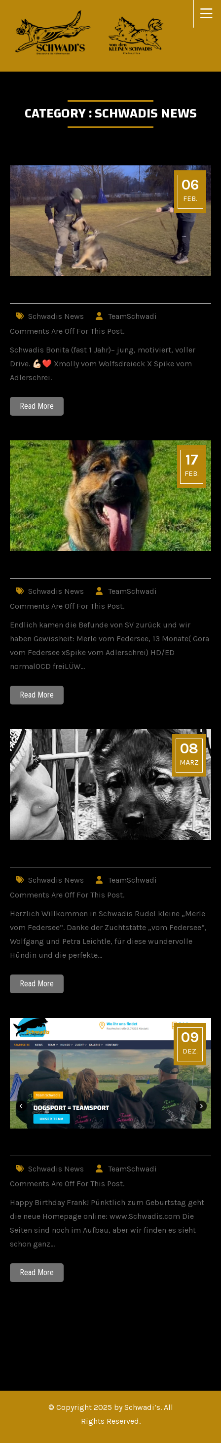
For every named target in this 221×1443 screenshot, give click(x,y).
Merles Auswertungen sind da (84, 565)
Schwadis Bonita (50, 290)
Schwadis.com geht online (74, 1143)
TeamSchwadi (132, 316)
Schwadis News (56, 316)
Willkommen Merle (57, 854)
